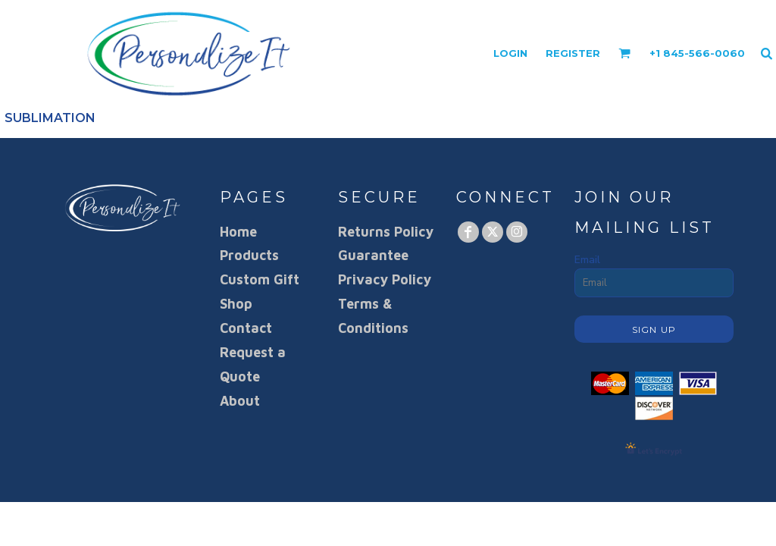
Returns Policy (385, 232)
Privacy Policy (384, 279)
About (240, 401)
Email (587, 260)
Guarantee (373, 255)
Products (249, 255)
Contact (246, 328)
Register (573, 53)
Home (238, 232)
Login (510, 53)
